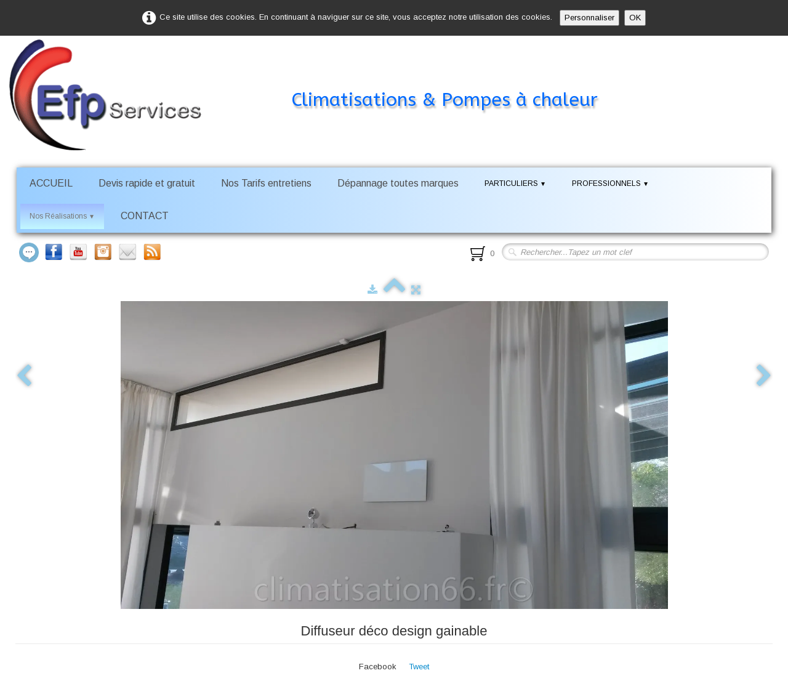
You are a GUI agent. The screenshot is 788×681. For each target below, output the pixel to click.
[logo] (321, 76)
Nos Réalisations (62, 216)
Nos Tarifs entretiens (266, 183)
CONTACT (145, 216)
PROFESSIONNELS (610, 183)
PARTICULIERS (515, 183)
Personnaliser (589, 17)
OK (635, 17)
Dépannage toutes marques (398, 183)
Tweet (419, 666)
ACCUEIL (51, 183)
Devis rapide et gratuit (146, 183)
